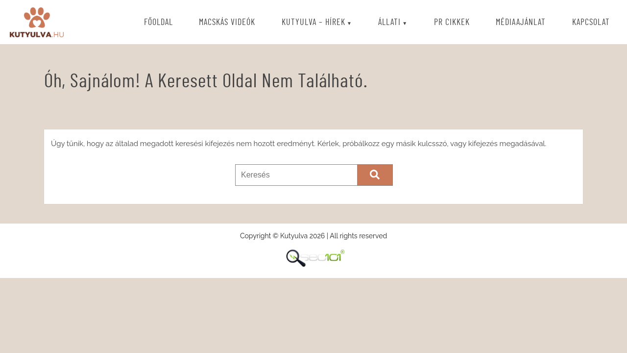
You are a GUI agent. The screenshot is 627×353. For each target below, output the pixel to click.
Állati (389, 22)
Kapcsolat (591, 22)
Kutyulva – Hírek (313, 22)
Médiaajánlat (521, 22)
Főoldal (158, 22)
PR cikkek (452, 22)
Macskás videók (227, 22)
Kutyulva (37, 22)
